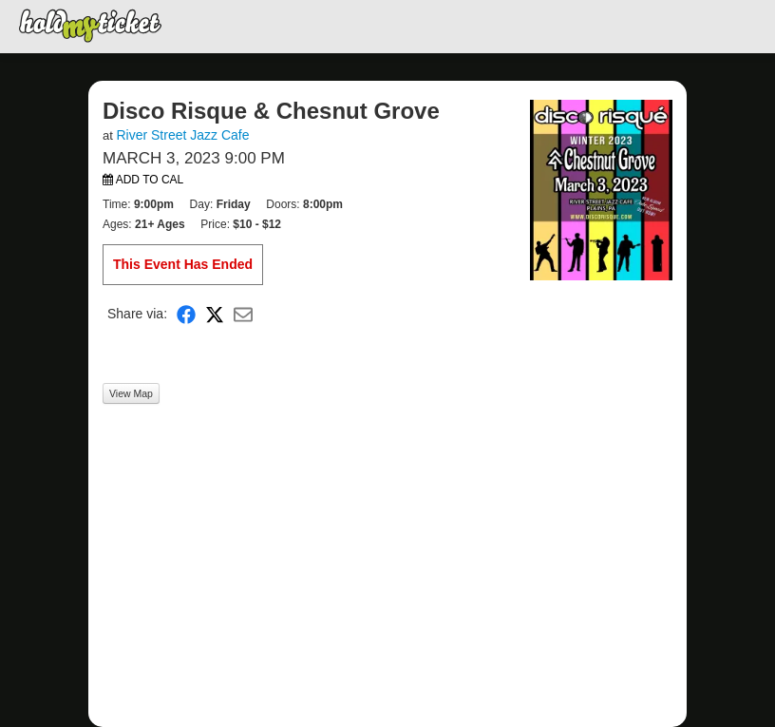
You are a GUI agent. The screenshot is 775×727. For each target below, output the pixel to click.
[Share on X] (214, 314)
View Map (131, 393)
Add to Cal (143, 179)
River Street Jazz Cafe (182, 135)
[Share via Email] (243, 314)
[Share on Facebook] (186, 314)
